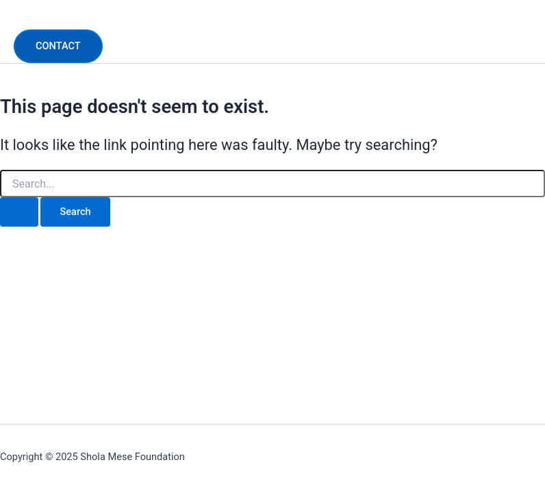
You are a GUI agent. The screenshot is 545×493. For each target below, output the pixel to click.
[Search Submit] (19, 212)
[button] (58, 46)
